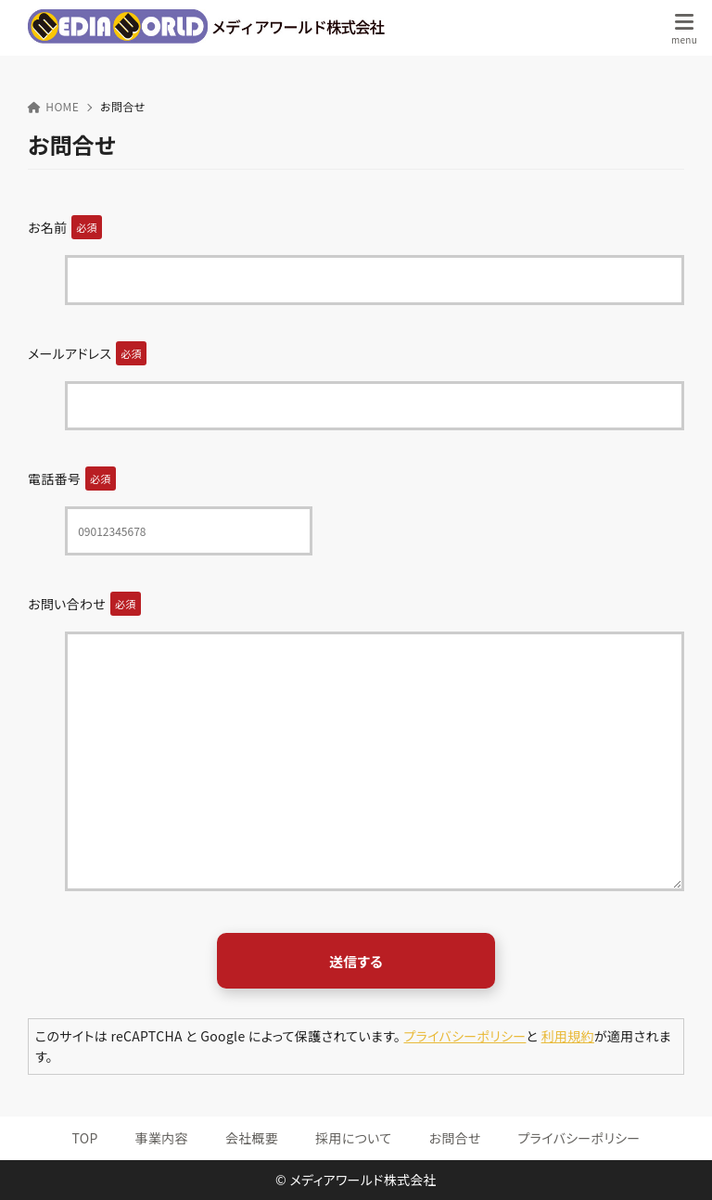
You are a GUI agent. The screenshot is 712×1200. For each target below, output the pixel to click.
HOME (53, 106)
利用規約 (567, 1036)
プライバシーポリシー (465, 1036)
